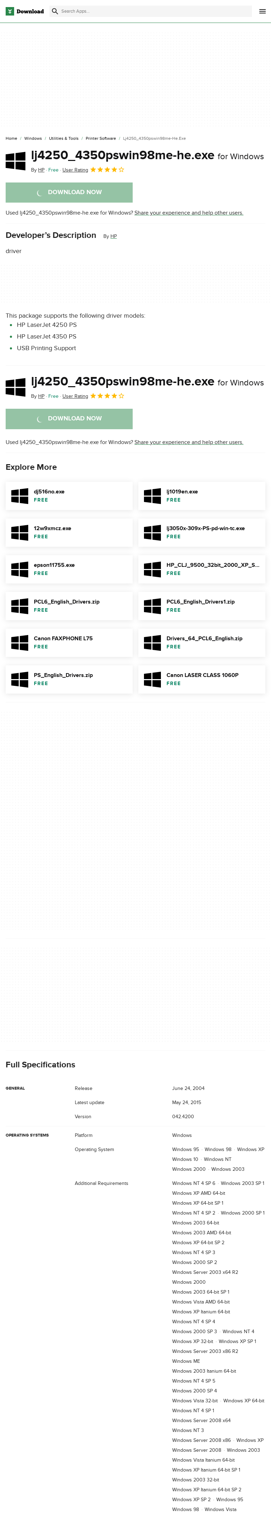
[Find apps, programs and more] (150, 11)
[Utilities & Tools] (64, 138)
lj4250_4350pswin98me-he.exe (147, 155)
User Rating (93, 169)
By (37, 170)
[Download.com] (25, 11)
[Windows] (33, 138)
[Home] (11, 138)
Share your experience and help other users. (188, 212)
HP (113, 236)
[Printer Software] (101, 138)
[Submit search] (55, 11)
